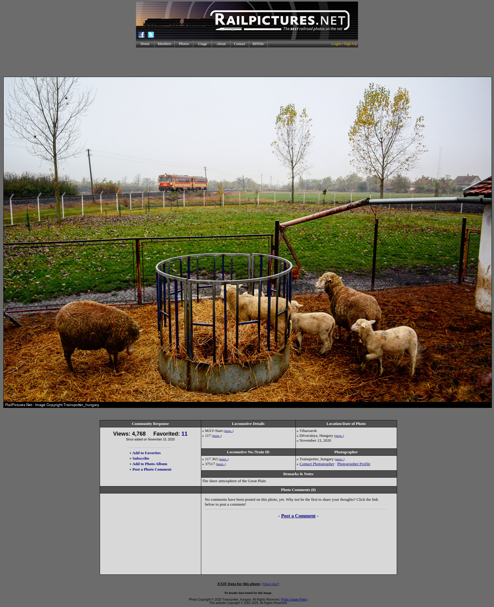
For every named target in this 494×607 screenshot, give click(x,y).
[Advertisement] (247, 62)
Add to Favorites (146, 453)
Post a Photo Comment (152, 469)
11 (184, 434)
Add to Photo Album (149, 463)
